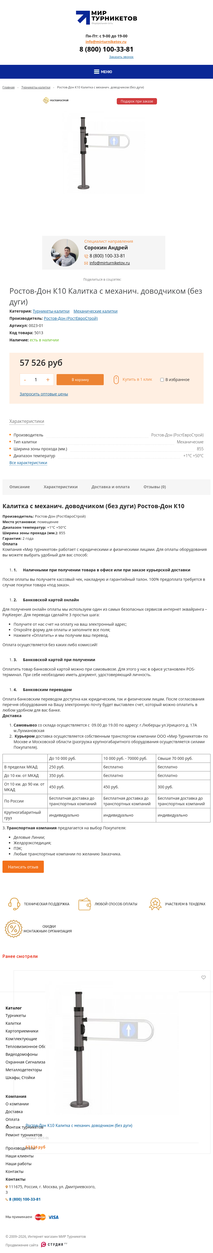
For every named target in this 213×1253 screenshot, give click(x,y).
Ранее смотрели (20, 956)
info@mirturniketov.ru (105, 41)
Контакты (15, 1171)
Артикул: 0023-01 (37, 1138)
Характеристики (61, 486)
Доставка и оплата (111, 486)
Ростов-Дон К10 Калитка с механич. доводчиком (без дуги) (79, 1125)
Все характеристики (28, 462)
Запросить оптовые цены (44, 394)
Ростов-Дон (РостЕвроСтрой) (71, 318)
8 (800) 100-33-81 (106, 48)
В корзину (80, 379)
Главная (8, 87)
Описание (19, 486)
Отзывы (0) (155, 486)
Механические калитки (95, 311)
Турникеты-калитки (35, 87)
